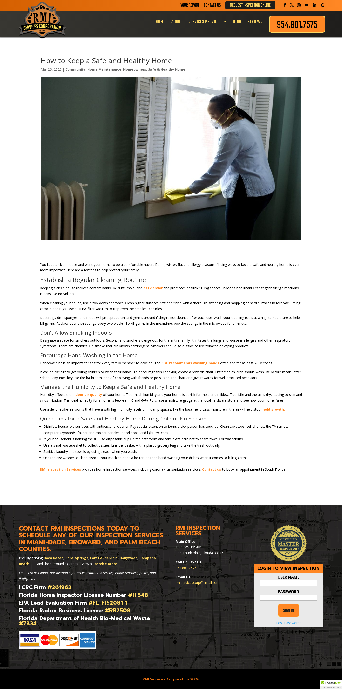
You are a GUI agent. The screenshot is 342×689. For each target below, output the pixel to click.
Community (75, 69)
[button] (331, 684)
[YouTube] (306, 5)
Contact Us (212, 6)
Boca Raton (53, 558)
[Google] (322, 5)
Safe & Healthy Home (166, 69)
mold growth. (273, 409)
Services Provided (205, 21)
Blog (237, 21)
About (176, 21)
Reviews (255, 21)
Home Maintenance (104, 69)
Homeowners (134, 69)
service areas (106, 563)
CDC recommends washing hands (190, 363)
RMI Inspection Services (60, 469)
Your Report (189, 6)
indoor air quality (87, 394)
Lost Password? (288, 622)
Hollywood (128, 558)
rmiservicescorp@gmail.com (197, 582)
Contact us (211, 469)
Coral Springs (76, 558)
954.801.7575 (186, 567)
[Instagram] (299, 5)
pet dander (153, 288)
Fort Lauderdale (104, 558)
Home (160, 21)
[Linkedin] (314, 5)
